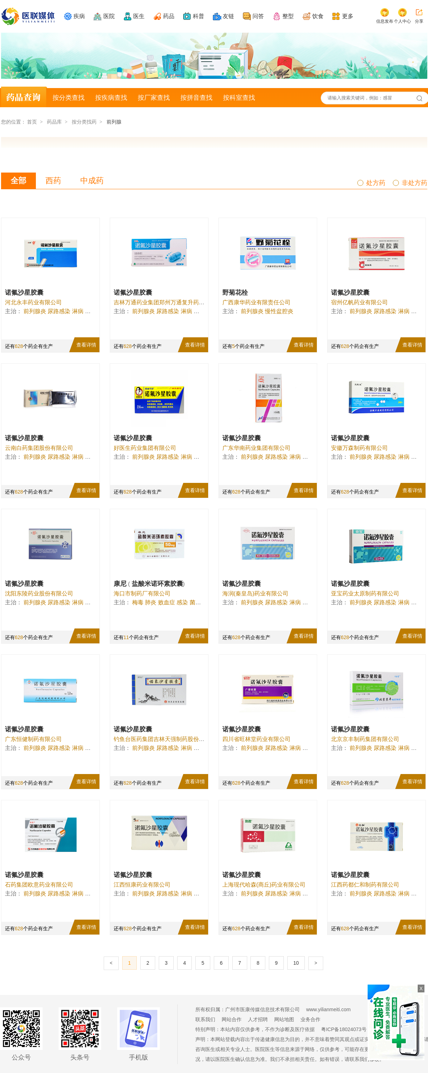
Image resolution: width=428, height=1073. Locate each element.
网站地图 (284, 1019)
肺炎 (150, 602)
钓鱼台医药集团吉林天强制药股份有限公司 (168, 739)
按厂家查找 (154, 97)
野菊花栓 (235, 292)
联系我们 (205, 1019)
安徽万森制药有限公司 (359, 448)
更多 (347, 16)
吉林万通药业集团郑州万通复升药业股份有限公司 (176, 302)
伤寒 (90, 311)
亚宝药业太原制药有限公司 (365, 593)
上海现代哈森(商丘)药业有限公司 (264, 885)
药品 (168, 16)
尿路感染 (59, 311)
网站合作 (232, 1019)
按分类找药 (84, 122)
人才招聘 (258, 1019)
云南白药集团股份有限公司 (39, 448)
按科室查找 (239, 97)
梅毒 (137, 602)
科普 (198, 16)
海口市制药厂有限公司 (142, 593)
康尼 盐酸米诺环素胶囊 (149, 583)
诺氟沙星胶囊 (24, 292)
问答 (258, 16)
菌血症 (198, 602)
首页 (32, 122)
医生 (139, 16)
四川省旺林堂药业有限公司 (256, 739)
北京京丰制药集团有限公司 (365, 739)
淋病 (77, 311)
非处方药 (414, 182)
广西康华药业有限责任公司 (256, 302)
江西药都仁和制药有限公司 (365, 885)
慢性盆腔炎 (279, 311)
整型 (288, 16)
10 (296, 963)
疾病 (79, 16)
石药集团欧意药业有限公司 (39, 885)
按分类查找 (69, 97)
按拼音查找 (196, 97)
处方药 (375, 182)
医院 (109, 16)
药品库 (54, 122)
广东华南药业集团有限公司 (256, 448)
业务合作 (310, 1019)
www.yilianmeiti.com (328, 1009)
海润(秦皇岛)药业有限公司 (255, 593)
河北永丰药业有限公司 (33, 302)
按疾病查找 (111, 97)
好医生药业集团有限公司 (145, 448)
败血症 (166, 602)
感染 (182, 602)
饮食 (318, 16)
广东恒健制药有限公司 (33, 739)
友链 (228, 16)
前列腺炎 (34, 311)
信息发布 (384, 21)
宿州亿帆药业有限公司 (359, 302)
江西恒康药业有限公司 (142, 885)
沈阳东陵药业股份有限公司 (39, 593)
